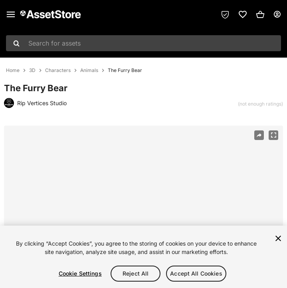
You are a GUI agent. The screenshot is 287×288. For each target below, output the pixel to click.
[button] (260, 14)
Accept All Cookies (196, 273)
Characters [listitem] (58, 70)
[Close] (278, 238)
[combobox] (143, 43)
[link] (242, 14)
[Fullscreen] (273, 135)
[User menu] (277, 14)
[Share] (259, 135)
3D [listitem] (32, 70)
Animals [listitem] (89, 70)
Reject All (135, 273)
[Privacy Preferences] (225, 14)
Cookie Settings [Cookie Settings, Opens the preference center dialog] (80, 273)
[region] (143, 257)
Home (13, 70)
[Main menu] (11, 14)
